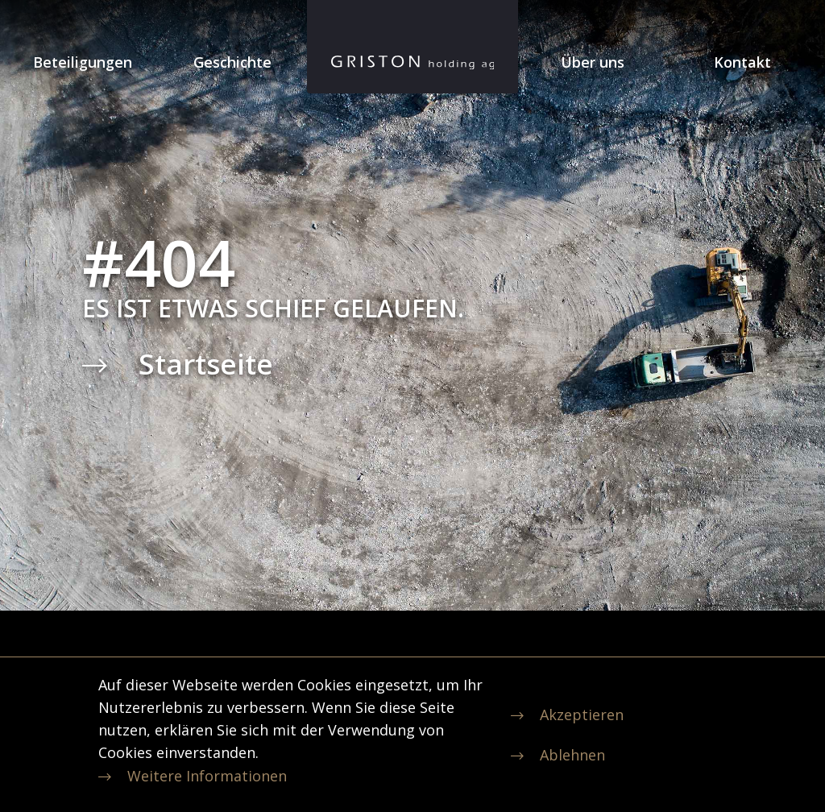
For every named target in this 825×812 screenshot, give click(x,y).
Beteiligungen (82, 62)
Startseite (206, 364)
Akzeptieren (582, 714)
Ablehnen (572, 754)
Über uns (592, 62)
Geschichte (232, 62)
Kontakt (742, 62)
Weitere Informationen (207, 775)
